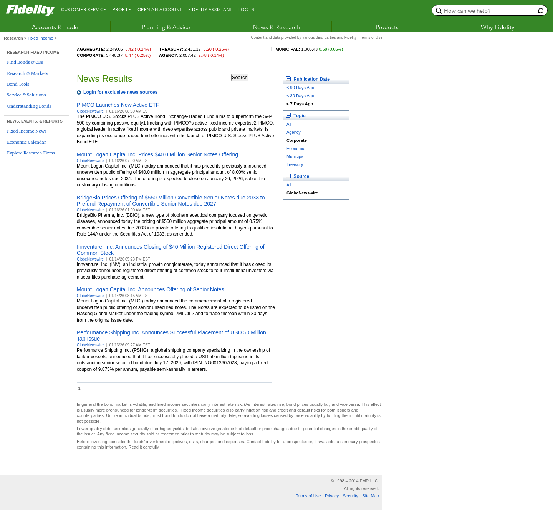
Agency (293, 132)
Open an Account (159, 10)
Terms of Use (308, 495)
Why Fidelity (498, 27)
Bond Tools (18, 84)
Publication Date (308, 79)
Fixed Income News (26, 131)
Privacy (332, 495)
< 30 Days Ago (300, 95)
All (288, 124)
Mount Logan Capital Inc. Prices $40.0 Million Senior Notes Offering (157, 154)
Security (350, 495)
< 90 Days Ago (300, 87)
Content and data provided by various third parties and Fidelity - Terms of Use (316, 37)
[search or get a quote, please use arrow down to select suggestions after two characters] (485, 10)
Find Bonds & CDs (25, 62)
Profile (122, 10)
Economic (295, 148)
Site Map (370, 495)
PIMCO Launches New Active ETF (118, 105)
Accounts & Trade (55, 27)
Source (297, 176)
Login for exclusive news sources (120, 92)
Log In (246, 10)
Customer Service (83, 10)
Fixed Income (40, 38)
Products (387, 27)
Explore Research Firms (31, 153)
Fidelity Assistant (210, 10)
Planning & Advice (166, 27)
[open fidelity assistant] (540, 10)
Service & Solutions (26, 95)
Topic (296, 115)
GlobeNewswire (90, 111)
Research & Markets (27, 73)
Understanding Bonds (29, 106)
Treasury (294, 164)
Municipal (295, 156)
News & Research (276, 27)
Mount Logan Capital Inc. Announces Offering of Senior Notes (150, 289)
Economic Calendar (26, 142)
